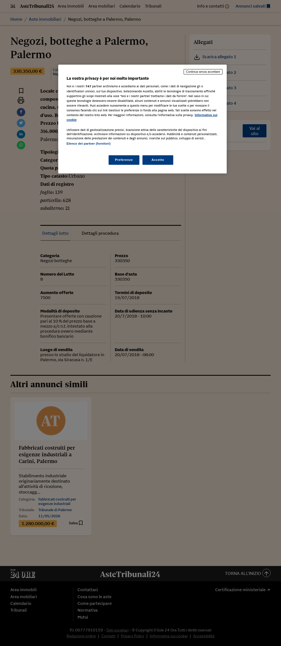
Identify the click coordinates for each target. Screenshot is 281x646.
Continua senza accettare (203, 71)
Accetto (157, 159)
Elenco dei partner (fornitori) (89, 143)
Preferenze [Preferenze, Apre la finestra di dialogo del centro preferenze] (124, 159)
